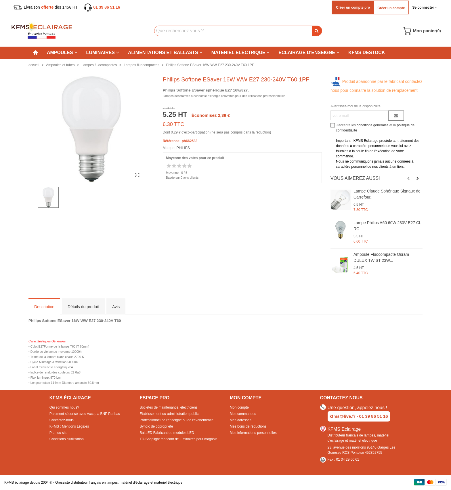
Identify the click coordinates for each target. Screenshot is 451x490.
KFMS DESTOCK (366, 52)
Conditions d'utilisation (66, 439)
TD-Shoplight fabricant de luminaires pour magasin (178, 439)
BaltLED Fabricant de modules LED (166, 433)
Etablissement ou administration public (168, 414)
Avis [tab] (116, 306)
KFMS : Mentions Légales (69, 426)
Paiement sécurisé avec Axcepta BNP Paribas (84, 414)
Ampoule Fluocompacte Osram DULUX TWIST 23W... (381, 257)
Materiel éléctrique (238, 52)
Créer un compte (391, 8)
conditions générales (372, 125)
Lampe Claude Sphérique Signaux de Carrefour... (387, 194)
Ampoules (60, 52)
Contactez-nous (61, 420)
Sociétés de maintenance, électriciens (168, 407)
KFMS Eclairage (344, 429)
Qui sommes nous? (64, 407)
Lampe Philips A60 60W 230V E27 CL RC (387, 225)
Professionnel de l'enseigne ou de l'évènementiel (176, 420)
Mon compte (239, 407)
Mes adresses (240, 420)
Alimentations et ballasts (163, 52)
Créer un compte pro (352, 7)
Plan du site (58, 433)
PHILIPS (183, 148)
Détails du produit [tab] (83, 306)
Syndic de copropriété (156, 426)
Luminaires (100, 52)
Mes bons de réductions (248, 426)
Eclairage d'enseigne (306, 52)
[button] (408, 178)
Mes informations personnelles (253, 433)
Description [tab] (44, 306)
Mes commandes (243, 414)
